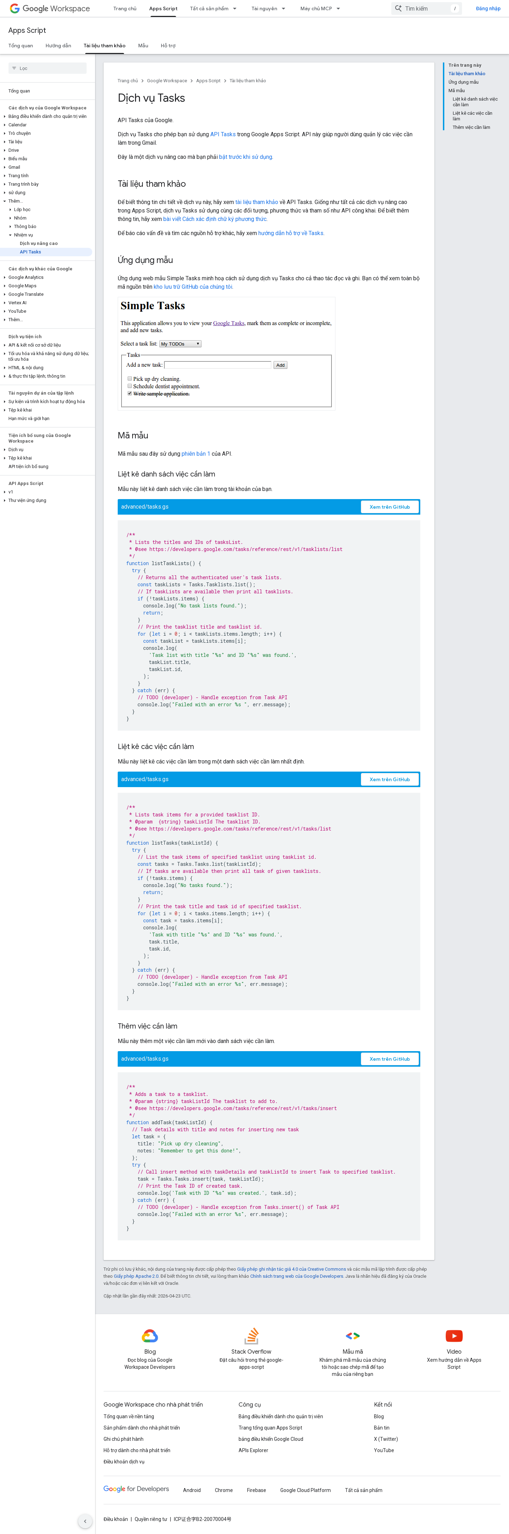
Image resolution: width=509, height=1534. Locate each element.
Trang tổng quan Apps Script (270, 1428)
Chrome (224, 1490)
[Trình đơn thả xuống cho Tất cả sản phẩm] (236, 8)
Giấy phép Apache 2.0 (136, 1276)
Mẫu (143, 45)
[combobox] (426, 8)
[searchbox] (47, 68)
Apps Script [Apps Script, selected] (163, 8)
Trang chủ (124, 8)
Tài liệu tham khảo (248, 80)
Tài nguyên (264, 8)
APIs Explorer (253, 1450)
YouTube (384, 1450)
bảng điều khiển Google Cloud (271, 1439)
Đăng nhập (488, 8)
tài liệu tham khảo (256, 202)
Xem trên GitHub (390, 507)
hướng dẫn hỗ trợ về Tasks (290, 233)
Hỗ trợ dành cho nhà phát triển (137, 1450)
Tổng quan (20, 45)
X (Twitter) (386, 1439)
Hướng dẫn (58, 45)
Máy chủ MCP (316, 8)
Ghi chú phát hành (124, 1439)
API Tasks (223, 134)
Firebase (256, 1490)
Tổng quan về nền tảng (129, 1416)
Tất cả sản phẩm (209, 8)
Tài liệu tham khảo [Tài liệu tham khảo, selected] (104, 45)
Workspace (56, 8)
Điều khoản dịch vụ (124, 1461)
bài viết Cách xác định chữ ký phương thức (215, 219)
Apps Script (27, 30)
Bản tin (382, 1428)
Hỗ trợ (168, 45)
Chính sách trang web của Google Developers (296, 1276)
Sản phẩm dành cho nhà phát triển (142, 1428)
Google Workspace (167, 80)
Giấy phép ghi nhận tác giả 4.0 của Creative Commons (291, 1269)
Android (192, 1490)
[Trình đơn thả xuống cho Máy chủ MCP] (340, 8)
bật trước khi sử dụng (245, 157)
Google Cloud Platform (305, 1490)
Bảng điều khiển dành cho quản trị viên (281, 1416)
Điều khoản (116, 1519)
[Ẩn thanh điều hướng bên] (85, 1521)
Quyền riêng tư (151, 1519)
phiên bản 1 (196, 453)
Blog (379, 1416)
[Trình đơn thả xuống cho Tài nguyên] (285, 8)
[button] (46, 116)
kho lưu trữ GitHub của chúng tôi (193, 286)
